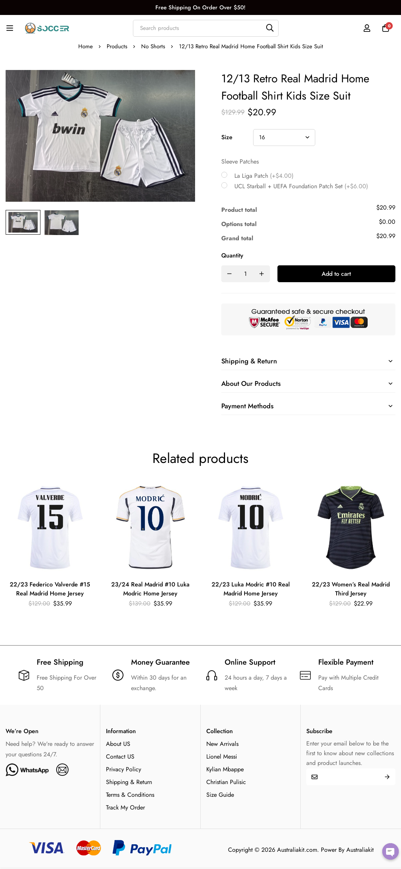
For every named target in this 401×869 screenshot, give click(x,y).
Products (117, 46)
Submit (387, 776)
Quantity (232, 255)
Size (227, 137)
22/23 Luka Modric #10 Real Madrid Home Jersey (251, 589)
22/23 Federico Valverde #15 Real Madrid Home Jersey (50, 589)
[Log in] (367, 28)
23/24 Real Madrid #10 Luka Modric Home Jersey (150, 589)
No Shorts (153, 46)
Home (85, 46)
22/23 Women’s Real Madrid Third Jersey (351, 589)
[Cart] (385, 28)
